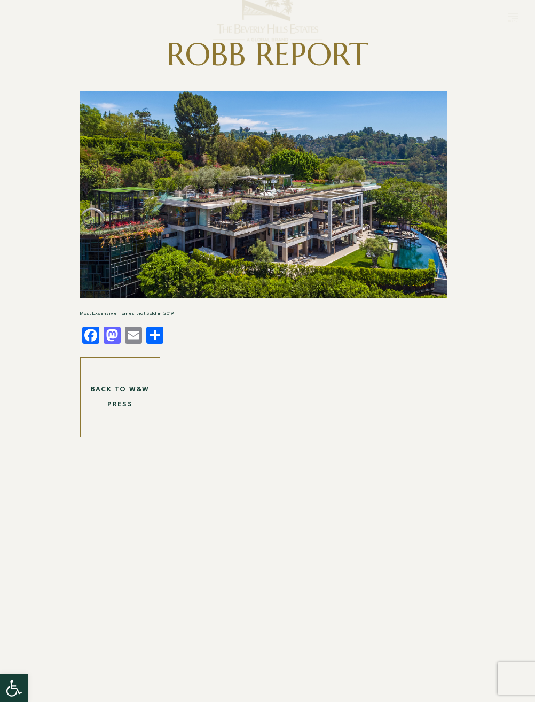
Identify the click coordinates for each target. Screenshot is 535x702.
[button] (14, 688)
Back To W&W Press (120, 397)
